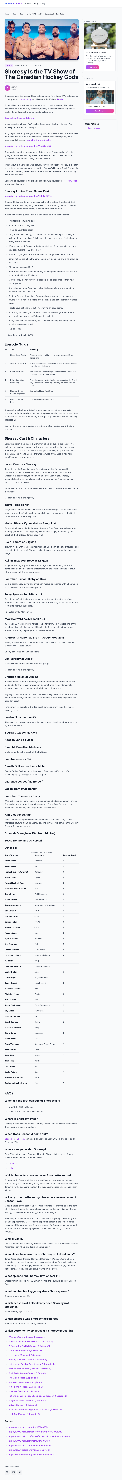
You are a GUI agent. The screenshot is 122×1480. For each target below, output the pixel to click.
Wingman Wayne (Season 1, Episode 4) (27, 1337)
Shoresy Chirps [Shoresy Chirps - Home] (13, 3)
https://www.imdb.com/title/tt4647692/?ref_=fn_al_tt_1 (35, 1432)
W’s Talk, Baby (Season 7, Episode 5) (26, 1382)
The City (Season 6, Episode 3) (24, 1378)
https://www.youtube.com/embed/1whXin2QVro (28, 196)
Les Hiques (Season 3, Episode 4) (25, 1355)
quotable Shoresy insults (39, 140)
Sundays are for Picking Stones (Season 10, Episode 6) (35, 1409)
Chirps (28, 3)
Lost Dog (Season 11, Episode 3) (24, 1414)
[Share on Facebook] (13, 1472)
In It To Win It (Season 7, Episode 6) (26, 1387)
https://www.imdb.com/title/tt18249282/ (28, 1427)
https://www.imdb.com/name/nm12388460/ (30, 1445)
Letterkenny (25, 99)
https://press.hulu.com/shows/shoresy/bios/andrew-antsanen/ (39, 1436)
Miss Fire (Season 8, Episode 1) (24, 1391)
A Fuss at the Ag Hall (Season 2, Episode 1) (29, 1346)
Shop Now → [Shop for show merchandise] (100, 111)
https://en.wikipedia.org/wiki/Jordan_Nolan (29, 1450)
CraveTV (13, 1163)
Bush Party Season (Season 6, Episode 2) (28, 1373)
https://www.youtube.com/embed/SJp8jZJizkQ (28, 146)
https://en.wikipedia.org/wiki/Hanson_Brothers (31, 1454)
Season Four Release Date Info (19, 118)
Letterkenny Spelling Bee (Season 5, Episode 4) (32, 1364)
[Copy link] (19, 1472)
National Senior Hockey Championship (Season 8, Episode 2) (38, 1396)
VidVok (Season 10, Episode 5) (23, 1405)
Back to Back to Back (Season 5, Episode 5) (30, 1369)
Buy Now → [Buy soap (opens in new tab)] (92, 67)
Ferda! (60, 99)
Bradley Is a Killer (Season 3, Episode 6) (28, 1359)
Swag (42, 3)
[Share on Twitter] (7, 1472)
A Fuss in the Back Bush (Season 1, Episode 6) (31, 1341)
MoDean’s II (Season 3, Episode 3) (25, 1350)
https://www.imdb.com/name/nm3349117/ (29, 1441)
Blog (36, 3)
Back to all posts (92, 128)
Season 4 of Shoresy (15, 1139)
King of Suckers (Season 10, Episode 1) (27, 1400)
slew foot (72, 181)
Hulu (11, 1168)
